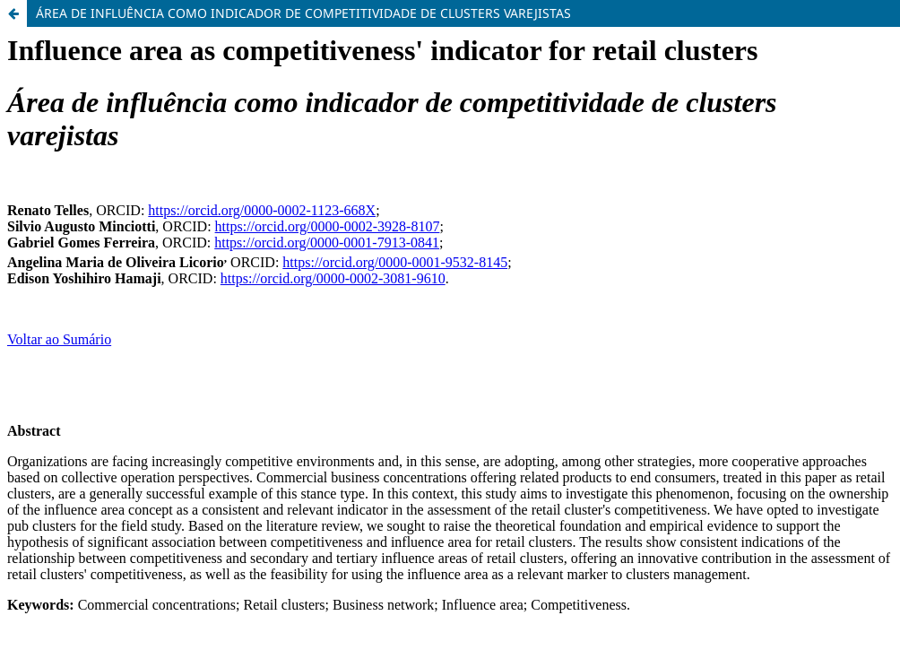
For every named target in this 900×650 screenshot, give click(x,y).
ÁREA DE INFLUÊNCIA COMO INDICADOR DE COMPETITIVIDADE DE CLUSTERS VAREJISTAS (303, 13)
